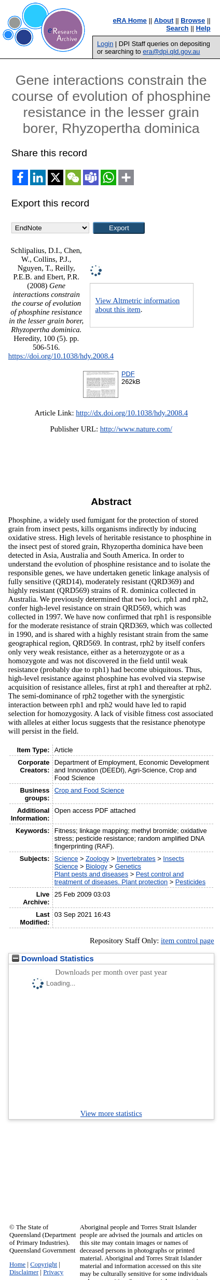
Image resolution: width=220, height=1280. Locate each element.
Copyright (43, 1264)
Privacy (53, 1272)
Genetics (128, 866)
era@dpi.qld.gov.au (171, 51)
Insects (173, 858)
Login (105, 44)
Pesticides (190, 882)
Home (17, 1264)
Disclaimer (23, 1272)
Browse (193, 20)
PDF (128, 374)
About (164, 20)
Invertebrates (136, 858)
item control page (187, 940)
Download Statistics (53, 959)
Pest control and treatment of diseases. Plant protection (119, 878)
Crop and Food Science (89, 790)
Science (66, 858)
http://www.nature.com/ (136, 429)
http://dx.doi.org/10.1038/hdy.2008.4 (132, 413)
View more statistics (111, 1113)
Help (203, 28)
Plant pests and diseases (91, 874)
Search (177, 28)
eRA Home (130, 20)
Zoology (97, 858)
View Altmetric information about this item (137, 305)
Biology (96, 866)
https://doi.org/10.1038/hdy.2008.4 (61, 356)
